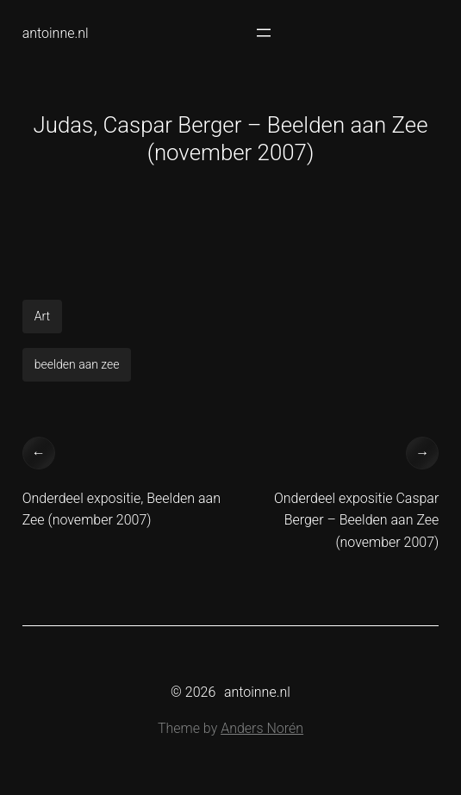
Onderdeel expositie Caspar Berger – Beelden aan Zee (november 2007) (356, 520)
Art (42, 316)
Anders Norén (262, 728)
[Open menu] (263, 32)
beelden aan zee (77, 364)
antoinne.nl (55, 33)
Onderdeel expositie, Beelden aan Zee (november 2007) (121, 509)
